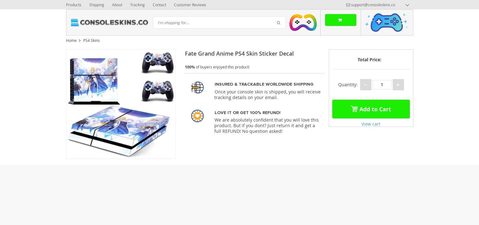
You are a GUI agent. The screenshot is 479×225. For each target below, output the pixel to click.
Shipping (96, 4)
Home (71, 40)
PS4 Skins (91, 40)
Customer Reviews (190, 4)
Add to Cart (371, 108)
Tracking (137, 4)
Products (73, 4)
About (117, 4)
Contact (159, 4)
